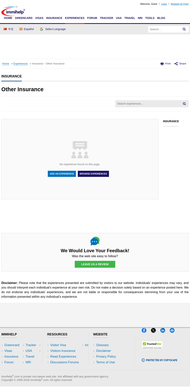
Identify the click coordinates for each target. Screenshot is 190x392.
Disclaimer (103, 351)
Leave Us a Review (95, 264)
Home (8, 18)
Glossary (102, 345)
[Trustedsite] (152, 351)
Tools (150, 18)
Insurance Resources (65, 368)
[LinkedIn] (165, 334)
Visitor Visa (58, 345)
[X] (155, 334)
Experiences (74, 18)
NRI (140, 18)
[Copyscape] (159, 363)
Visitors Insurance (63, 351)
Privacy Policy (106, 356)
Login (164, 4)
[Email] (174, 334)
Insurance (54, 18)
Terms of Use (105, 362)
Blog (161, 18)
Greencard (23, 18)
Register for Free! (180, 4)
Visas (39, 18)
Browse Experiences (93, 173)
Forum (92, 18)
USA (119, 18)
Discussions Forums (64, 362)
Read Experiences (63, 356)
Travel (129, 18)
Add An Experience (62, 173)
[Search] (184, 29)
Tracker (106, 18)
